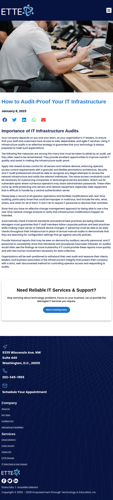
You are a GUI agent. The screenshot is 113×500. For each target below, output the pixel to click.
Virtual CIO (6, 452)
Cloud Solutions (9, 439)
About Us (6, 409)
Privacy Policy (8, 487)
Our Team (6, 415)
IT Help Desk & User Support (14, 464)
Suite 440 (9, 358)
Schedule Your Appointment (24, 392)
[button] (108, 10)
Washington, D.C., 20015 (21, 363)
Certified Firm (8, 421)
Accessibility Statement (27, 487)
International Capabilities (12, 427)
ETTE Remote (8, 458)
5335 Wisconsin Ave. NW (21, 352)
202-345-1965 (13, 377)
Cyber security (8, 446)
